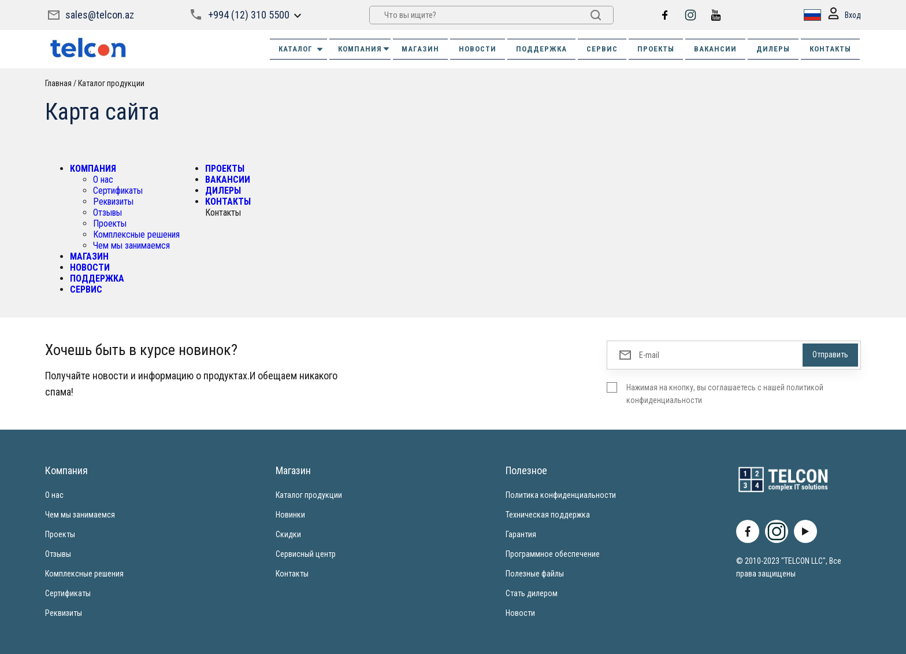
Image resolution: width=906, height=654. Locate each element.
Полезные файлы (535, 573)
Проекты (110, 223)
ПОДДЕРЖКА (541, 49)
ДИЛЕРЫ (773, 49)
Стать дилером (532, 593)
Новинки (290, 514)
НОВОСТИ (477, 49)
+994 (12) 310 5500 (248, 15)
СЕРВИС (602, 49)
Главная (58, 83)
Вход (843, 15)
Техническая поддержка (548, 514)
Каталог (301, 49)
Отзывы (107, 212)
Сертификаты (118, 190)
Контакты (292, 573)
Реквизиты (113, 201)
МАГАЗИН (420, 49)
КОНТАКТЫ (830, 49)
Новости (520, 613)
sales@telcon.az (99, 15)
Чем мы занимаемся (131, 245)
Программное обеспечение (553, 554)
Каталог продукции (111, 83)
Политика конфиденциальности (561, 495)
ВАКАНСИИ (715, 49)
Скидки (288, 534)
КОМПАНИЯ (364, 49)
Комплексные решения (136, 234)
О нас (103, 179)
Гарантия (521, 534)
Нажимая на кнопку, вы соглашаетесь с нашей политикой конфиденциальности (724, 394)
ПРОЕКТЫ (655, 49)
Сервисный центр (306, 554)
